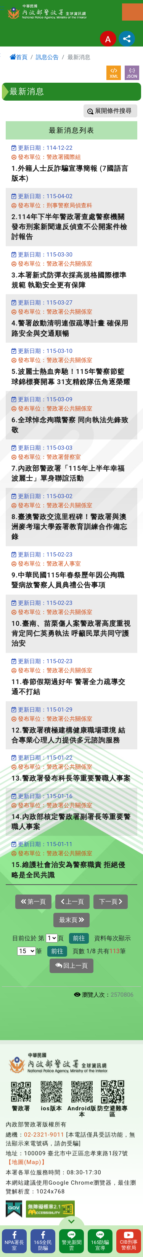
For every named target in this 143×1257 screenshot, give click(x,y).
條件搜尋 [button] (119, 110)
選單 (132, 12)
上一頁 (72, 901)
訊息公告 (47, 57)
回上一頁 (71, 965)
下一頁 (110, 901)
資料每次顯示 (112, 938)
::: (2, 7)
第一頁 (33, 901)
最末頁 (71, 920)
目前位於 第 (28, 938)
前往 (79, 938)
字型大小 (108, 38)
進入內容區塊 (18, 4)
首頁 (18, 57)
